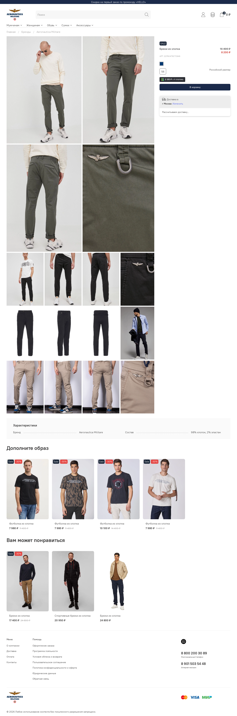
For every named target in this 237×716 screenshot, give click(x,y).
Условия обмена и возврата (47, 656)
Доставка (11, 651)
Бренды (26, 31)
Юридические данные (44, 673)
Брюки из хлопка (19, 615)
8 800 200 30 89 (194, 653)
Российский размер (219, 69)
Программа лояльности (45, 651)
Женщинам (34, 25)
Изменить (178, 103)
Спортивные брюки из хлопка (72, 615)
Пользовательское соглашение (49, 662)
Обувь (52, 25)
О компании (13, 645)
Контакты (12, 662)
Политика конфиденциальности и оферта (55, 667)
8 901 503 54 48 (193, 663)
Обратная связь (41, 678)
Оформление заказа (43, 645)
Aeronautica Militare (48, 31)
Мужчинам (15, 25)
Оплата (10, 656)
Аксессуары (85, 25)
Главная (11, 31)
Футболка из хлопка (21, 523)
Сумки (67, 25)
